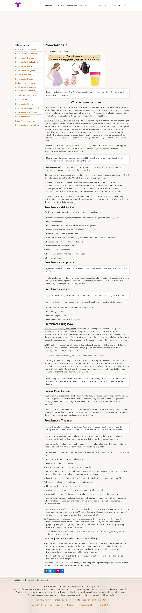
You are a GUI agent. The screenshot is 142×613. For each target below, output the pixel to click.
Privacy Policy (59, 605)
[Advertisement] (71, 26)
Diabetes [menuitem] (48, 5)
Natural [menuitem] (108, 5)
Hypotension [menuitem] (85, 5)
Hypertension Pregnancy (25, 87)
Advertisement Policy (87, 605)
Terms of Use (104, 605)
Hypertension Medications (26, 112)
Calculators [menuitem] (118, 5)
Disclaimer (71, 605)
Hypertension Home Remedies (28, 108)
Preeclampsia (21, 99)
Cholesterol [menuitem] (59, 5)
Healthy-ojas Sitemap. (100, 600)
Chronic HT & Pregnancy (25, 91)
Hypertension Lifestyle (25, 104)
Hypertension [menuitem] (72, 5)
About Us (36, 605)
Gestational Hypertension (26, 95)
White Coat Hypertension (26, 53)
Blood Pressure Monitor (25, 121)
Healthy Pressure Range (25, 75)
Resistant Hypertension (25, 83)
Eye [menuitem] (94, 5)
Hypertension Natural (24, 116)
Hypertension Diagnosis (25, 70)
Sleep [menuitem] (100, 5)
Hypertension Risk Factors (26, 62)
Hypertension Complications (27, 125)
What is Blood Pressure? (25, 49)
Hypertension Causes (24, 66)
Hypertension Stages (24, 79)
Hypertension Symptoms (25, 58)
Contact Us (47, 605)
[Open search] (125, 5)
